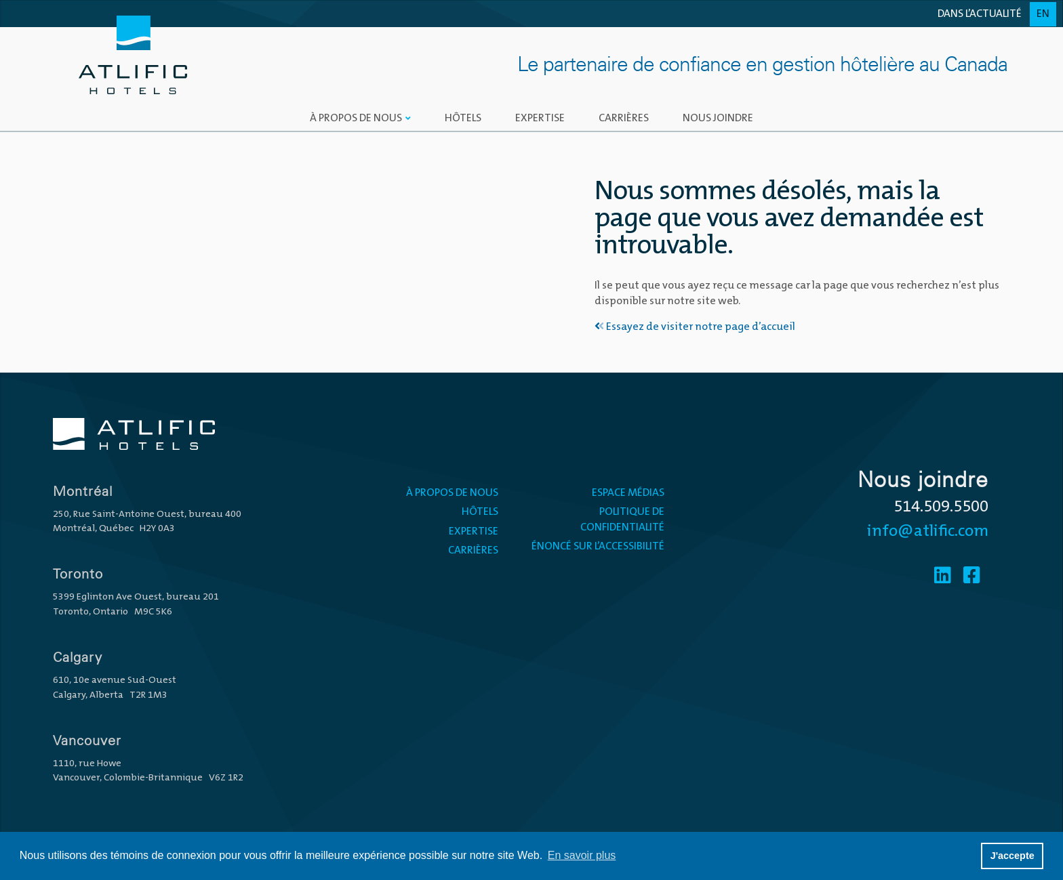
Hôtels (463, 118)
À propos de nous (356, 118)
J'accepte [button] (1012, 855)
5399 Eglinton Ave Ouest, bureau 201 (136, 597)
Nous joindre (718, 118)
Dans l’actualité (980, 14)
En (1043, 14)
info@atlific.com (927, 532)
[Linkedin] (942, 577)
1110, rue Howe (87, 764)
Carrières (624, 118)
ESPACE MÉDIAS (628, 493)
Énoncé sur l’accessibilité (598, 546)
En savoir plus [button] (582, 855)
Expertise (540, 118)
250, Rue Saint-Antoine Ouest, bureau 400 (147, 514)
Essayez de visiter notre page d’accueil (695, 327)
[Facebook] (971, 577)
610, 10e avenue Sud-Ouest (114, 680)
